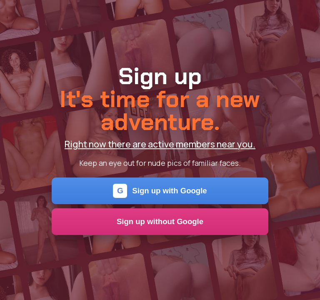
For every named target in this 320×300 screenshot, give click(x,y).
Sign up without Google (160, 221)
